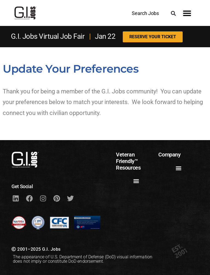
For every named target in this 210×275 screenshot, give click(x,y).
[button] (173, 13)
